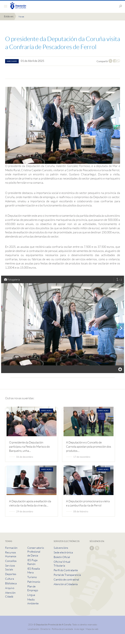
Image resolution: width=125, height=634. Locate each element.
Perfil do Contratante (66, 570)
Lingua (31, 594)
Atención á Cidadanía (66, 584)
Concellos (10, 561)
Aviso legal (79, 629)
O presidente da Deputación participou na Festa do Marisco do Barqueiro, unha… (29, 446)
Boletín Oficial (62, 557)
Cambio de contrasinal (66, 579)
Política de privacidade (62, 629)
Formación (11, 547)
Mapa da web (92, 629)
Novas (21, 16)
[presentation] (121, 328)
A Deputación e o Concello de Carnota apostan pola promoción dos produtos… (88, 446)
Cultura (9, 578)
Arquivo (9, 588)
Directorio (45, 629)
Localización (33, 629)
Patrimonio (33, 581)
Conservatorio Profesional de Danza (35, 551)
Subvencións (61, 547)
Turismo (32, 577)
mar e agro (12, 61)
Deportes (10, 574)
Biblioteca (11, 583)
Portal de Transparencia (67, 574)
